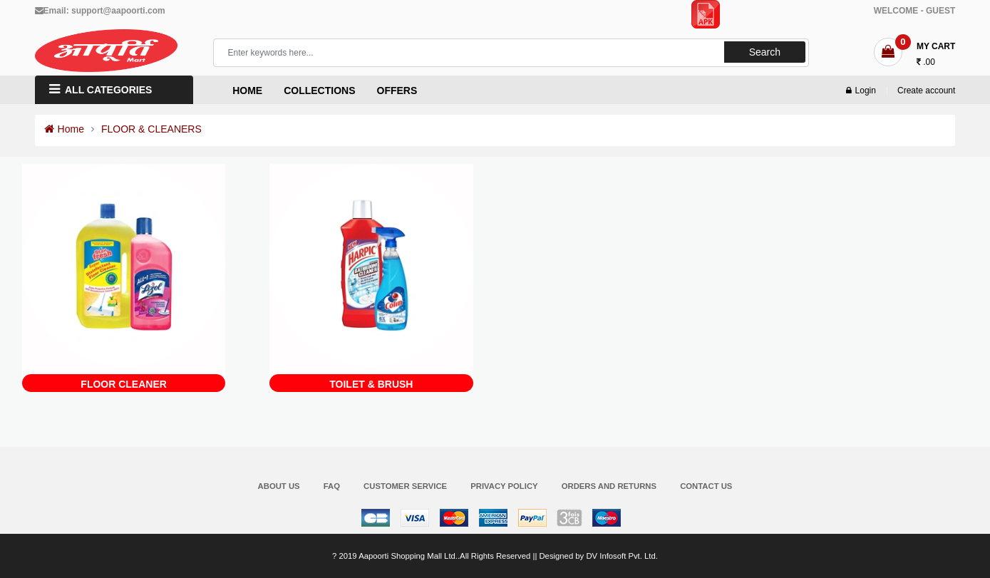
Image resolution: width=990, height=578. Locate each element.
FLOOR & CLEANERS (151, 129)
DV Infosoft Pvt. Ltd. (621, 556)
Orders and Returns (609, 486)
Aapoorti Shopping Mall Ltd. (408, 556)
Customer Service (405, 486)
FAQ (332, 486)
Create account (926, 91)
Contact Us (706, 486)
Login (861, 91)
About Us (279, 486)
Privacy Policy (503, 486)
